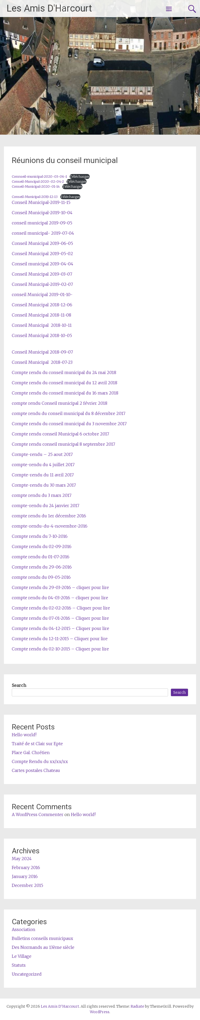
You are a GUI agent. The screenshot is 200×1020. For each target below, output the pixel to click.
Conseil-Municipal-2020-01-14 (36, 186)
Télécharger (80, 176)
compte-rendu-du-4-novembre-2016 (49, 526)
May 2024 (22, 858)
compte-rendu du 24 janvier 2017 (45, 505)
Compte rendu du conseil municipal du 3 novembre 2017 (69, 423)
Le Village (21, 956)
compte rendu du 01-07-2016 (40, 556)
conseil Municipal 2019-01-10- (42, 294)
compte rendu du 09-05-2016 (41, 577)
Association (23, 929)
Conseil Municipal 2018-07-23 (42, 362)
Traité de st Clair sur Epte (37, 743)
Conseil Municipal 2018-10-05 (42, 335)
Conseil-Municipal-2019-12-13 (35, 196)
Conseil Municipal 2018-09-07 (42, 352)
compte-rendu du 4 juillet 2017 (43, 464)
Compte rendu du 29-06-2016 (42, 567)
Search (19, 685)
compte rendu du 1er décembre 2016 (49, 515)
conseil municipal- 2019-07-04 (43, 233)
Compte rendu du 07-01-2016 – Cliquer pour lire (60, 618)
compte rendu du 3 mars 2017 (41, 495)
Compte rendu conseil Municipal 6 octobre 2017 (60, 434)
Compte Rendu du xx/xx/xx (40, 761)
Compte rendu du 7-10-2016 (40, 536)
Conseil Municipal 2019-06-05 (42, 243)
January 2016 (25, 876)
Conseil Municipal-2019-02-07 (42, 284)
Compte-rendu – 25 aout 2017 (42, 454)
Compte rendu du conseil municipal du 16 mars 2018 (65, 393)
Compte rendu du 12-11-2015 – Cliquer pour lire (60, 638)
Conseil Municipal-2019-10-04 (42, 212)
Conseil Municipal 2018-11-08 (41, 315)
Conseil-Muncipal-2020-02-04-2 (38, 181)
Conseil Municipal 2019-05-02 (42, 253)
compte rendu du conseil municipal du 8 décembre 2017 (68, 413)
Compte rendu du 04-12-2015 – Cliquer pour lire (60, 628)
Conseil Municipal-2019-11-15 (41, 202)
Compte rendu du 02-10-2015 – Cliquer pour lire (60, 648)
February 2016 (26, 867)
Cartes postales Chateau (36, 770)
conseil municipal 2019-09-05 (42, 222)
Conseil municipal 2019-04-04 (42, 263)
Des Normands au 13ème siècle (43, 947)
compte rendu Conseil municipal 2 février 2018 (59, 403)
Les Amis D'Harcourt (49, 8)
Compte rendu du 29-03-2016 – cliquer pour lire (60, 587)
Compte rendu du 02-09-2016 (41, 546)
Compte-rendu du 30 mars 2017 (44, 485)
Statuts (19, 965)
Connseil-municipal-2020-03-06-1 (39, 176)
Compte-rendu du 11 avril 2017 (43, 474)
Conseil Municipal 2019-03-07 (42, 274)
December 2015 (27, 885)
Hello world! (24, 734)
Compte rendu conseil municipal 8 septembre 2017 (63, 444)
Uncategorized (27, 974)
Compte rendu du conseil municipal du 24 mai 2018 (64, 372)
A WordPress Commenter (37, 814)
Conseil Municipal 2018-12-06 (42, 304)
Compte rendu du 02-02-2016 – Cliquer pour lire (61, 608)
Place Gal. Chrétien (31, 752)
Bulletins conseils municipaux (42, 938)
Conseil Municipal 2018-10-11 (42, 325)
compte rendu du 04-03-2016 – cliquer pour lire (60, 597)
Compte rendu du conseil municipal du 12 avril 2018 (64, 382)
